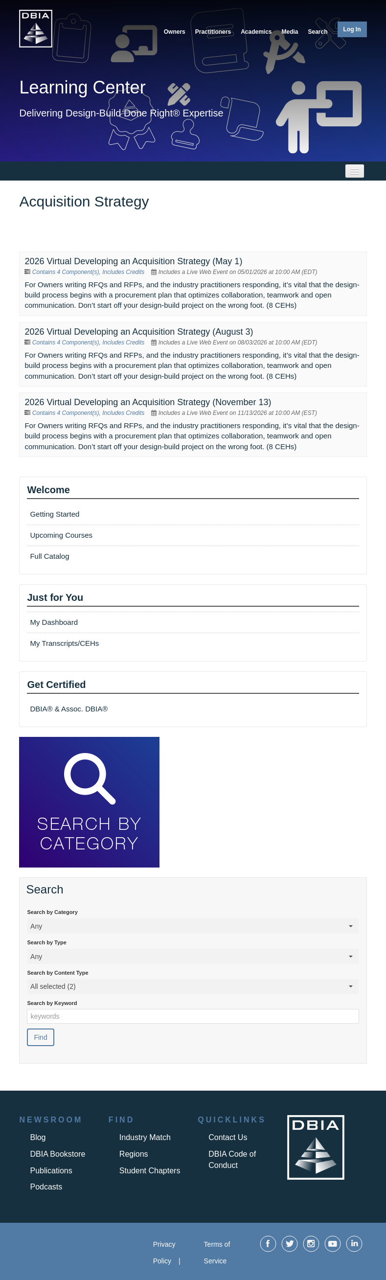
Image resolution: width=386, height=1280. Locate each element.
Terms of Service (217, 1252)
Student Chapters (150, 1170)
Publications (51, 1170)
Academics (256, 31)
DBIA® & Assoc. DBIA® (69, 709)
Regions (133, 1154)
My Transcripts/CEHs (64, 643)
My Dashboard (54, 622)
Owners (174, 31)
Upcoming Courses (61, 535)
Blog (37, 1137)
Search (318, 31)
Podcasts (46, 1187)
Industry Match (145, 1137)
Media (290, 31)
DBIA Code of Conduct (232, 1159)
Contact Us (227, 1137)
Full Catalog (50, 556)
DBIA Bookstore (57, 1154)
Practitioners (213, 31)
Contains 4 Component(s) (65, 272)
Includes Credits (123, 272)
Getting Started (54, 514)
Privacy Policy (164, 1252)
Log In (352, 29)
